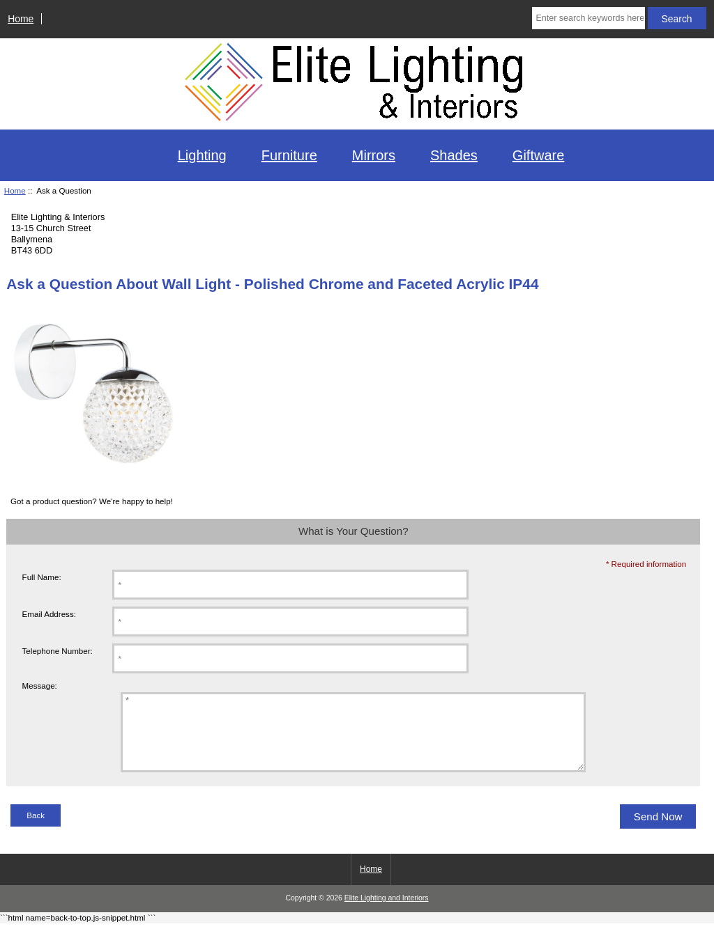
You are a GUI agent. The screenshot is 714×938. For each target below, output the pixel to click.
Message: (39, 686)
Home (20, 18)
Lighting (202, 155)
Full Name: (41, 576)
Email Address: (49, 613)
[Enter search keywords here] (588, 18)
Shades (454, 155)
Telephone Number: (57, 650)
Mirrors (373, 155)
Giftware (538, 155)
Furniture (289, 155)
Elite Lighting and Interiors (386, 912)
